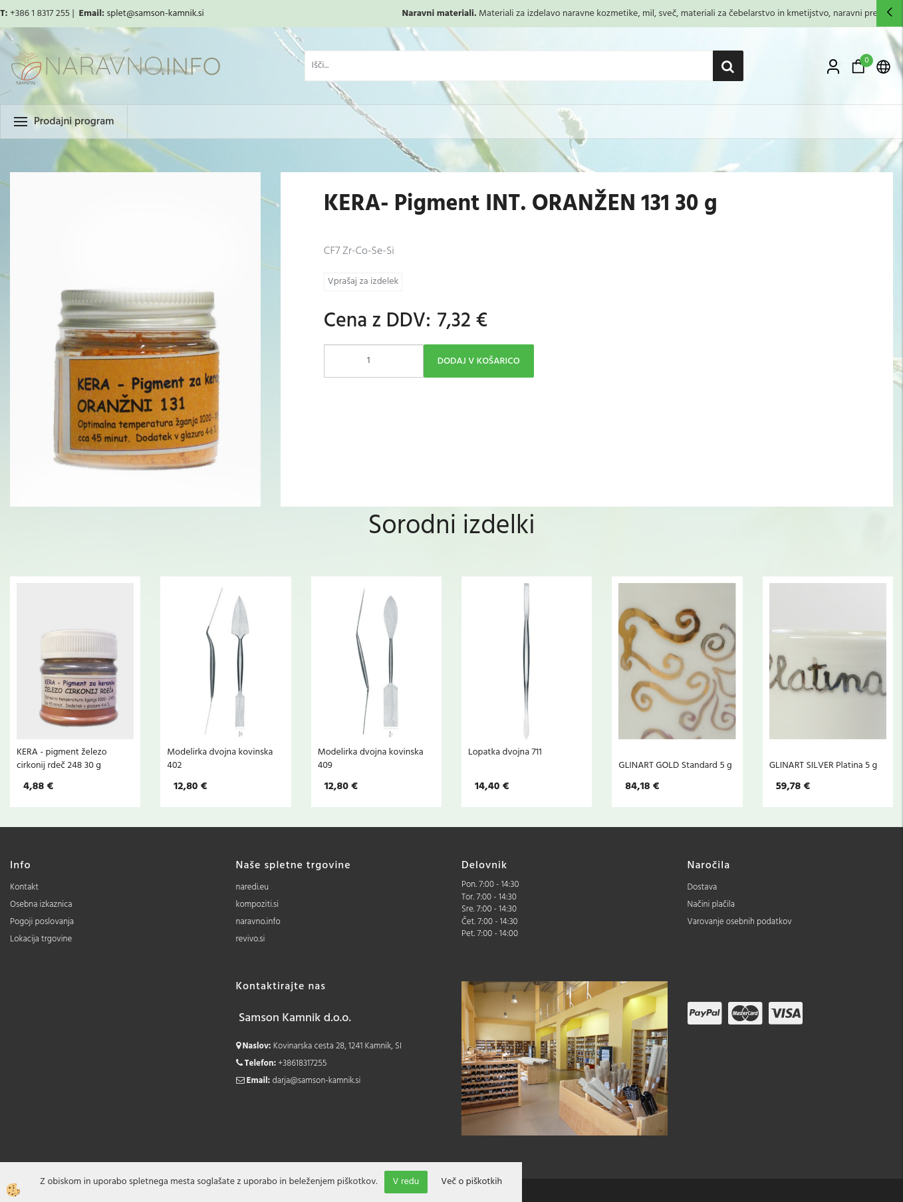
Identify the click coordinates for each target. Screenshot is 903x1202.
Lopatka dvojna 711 (505, 752)
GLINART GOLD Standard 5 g (674, 765)
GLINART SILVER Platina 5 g (823, 765)
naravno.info (258, 922)
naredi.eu (252, 887)
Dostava (702, 887)
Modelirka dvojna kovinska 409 (371, 759)
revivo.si (250, 939)
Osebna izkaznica (41, 904)
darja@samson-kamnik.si (317, 1081)
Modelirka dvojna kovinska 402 (220, 759)
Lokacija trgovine (41, 939)
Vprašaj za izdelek (363, 281)
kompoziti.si (257, 904)
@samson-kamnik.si (165, 13)
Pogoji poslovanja (42, 922)
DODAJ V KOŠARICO (479, 361)
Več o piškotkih (471, 1182)
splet (116, 13)
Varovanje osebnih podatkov (740, 922)
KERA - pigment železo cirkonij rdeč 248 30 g (62, 759)
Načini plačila (711, 904)
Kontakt (24, 887)
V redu (406, 1181)
